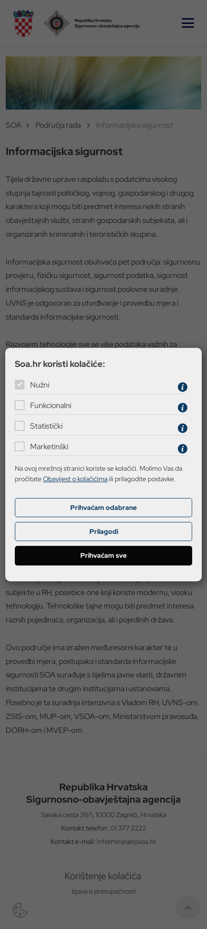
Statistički (46, 426)
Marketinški (49, 447)
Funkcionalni (50, 405)
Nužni (39, 385)
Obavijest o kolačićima (75, 479)
